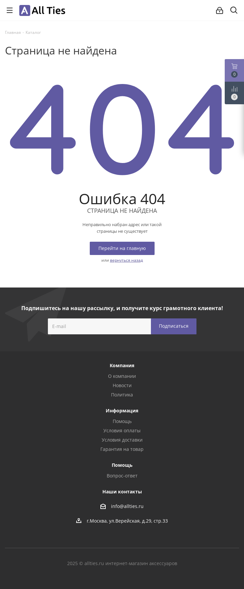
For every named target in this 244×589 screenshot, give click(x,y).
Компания (122, 365)
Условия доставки (122, 440)
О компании (122, 376)
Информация (122, 410)
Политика (122, 394)
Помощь (122, 421)
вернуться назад (126, 260)
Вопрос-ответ (122, 475)
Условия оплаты (122, 430)
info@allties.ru (127, 506)
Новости (122, 385)
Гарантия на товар (122, 449)
